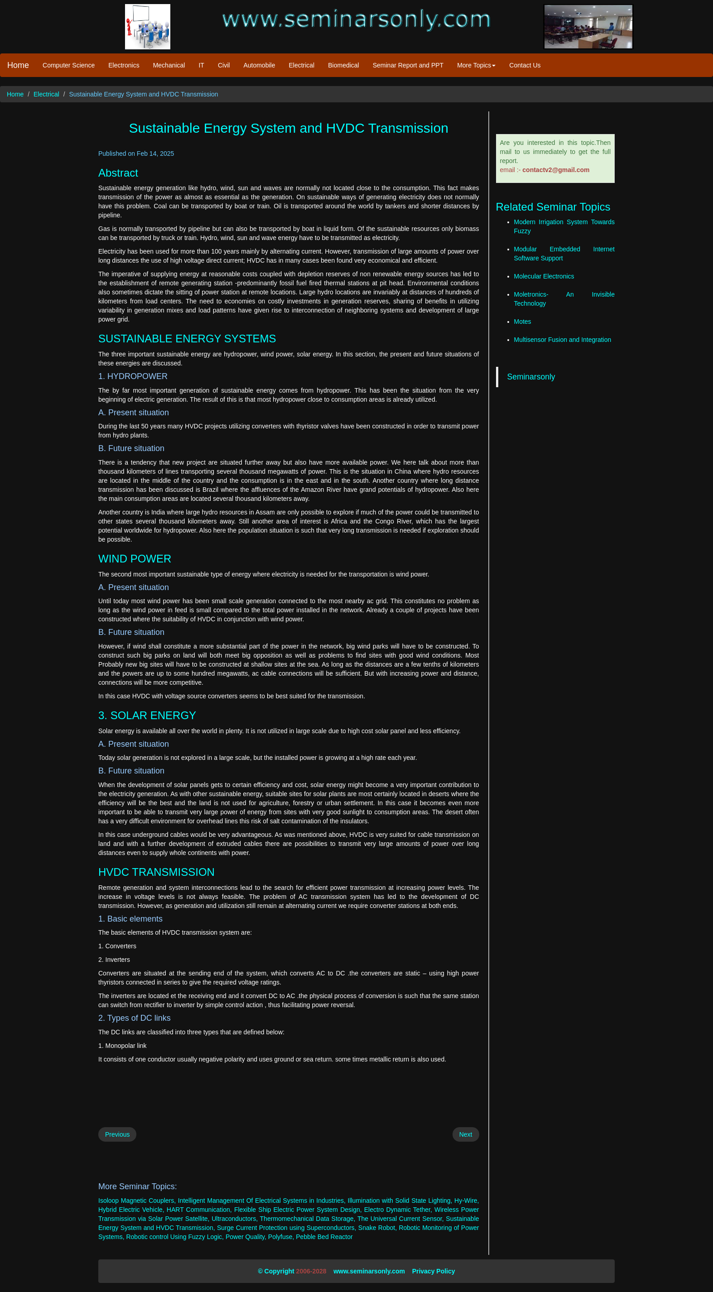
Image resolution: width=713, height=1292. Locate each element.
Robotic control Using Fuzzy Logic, (175, 1236)
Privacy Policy (433, 1271)
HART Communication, (199, 1209)
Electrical (301, 65)
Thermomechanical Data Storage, (308, 1218)
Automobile (259, 65)
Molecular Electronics (544, 276)
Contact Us (524, 65)
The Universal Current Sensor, (400, 1218)
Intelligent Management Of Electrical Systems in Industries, (262, 1200)
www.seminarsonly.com (369, 1271)
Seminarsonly (531, 376)
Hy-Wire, (466, 1200)
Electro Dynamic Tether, (398, 1209)
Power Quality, (246, 1236)
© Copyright (276, 1271)
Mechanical (169, 65)
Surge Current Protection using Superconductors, (286, 1227)
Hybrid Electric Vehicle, (131, 1209)
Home (18, 65)
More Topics (476, 65)
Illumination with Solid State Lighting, (400, 1200)
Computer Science (69, 65)
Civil (224, 65)
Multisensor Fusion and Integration (563, 339)
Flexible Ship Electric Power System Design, (298, 1209)
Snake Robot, (377, 1227)
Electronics (123, 65)
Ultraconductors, (235, 1218)
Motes (522, 321)
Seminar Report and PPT (408, 65)
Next (465, 1134)
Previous (117, 1134)
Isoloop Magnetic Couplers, (137, 1200)
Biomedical (343, 65)
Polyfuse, (281, 1236)
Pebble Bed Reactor (324, 1236)
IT (201, 65)
